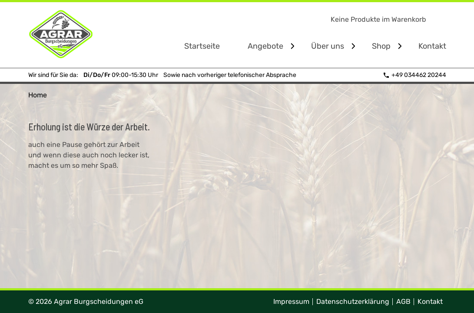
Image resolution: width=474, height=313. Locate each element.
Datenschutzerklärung (352, 301)
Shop (381, 46)
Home (37, 95)
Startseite (202, 46)
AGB (403, 301)
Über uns (327, 46)
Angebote (265, 46)
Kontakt (432, 46)
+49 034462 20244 (414, 75)
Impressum (291, 301)
